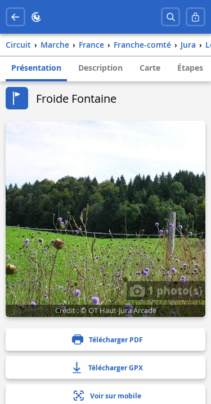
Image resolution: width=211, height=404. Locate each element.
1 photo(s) (166, 290)
